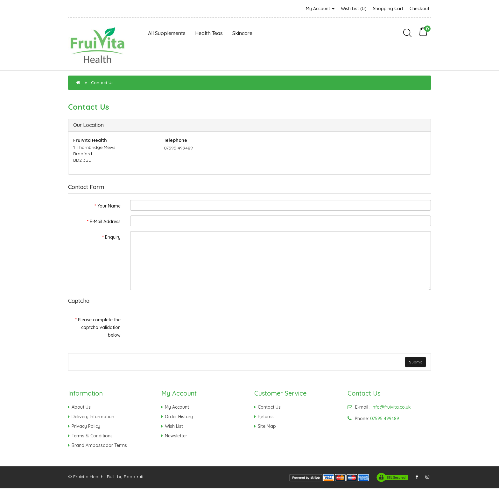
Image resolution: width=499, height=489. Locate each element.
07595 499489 (384, 419)
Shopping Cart (388, 8)
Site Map (267, 426)
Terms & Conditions (92, 436)
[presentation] (178, 326)
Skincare (242, 33)
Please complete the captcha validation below (99, 327)
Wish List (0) (354, 8)
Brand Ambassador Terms (99, 446)
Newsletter (176, 436)
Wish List (174, 426)
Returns (266, 417)
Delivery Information (93, 417)
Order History (179, 417)
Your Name (109, 206)
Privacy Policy (86, 426)
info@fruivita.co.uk (391, 407)
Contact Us (102, 82)
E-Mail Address (105, 221)
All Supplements (167, 33)
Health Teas (209, 33)
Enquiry (113, 237)
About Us (81, 407)
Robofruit (134, 477)
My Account (320, 8)
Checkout (419, 8)
